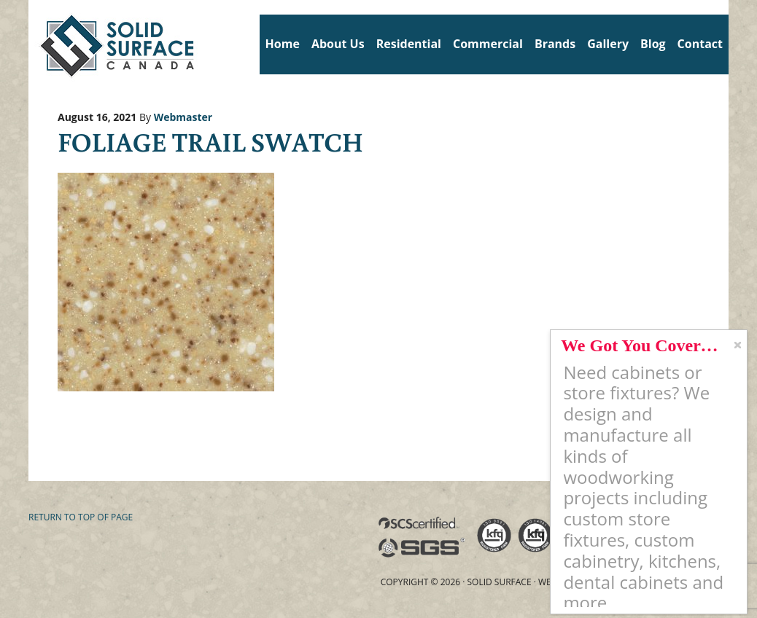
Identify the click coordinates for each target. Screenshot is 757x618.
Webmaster (183, 117)
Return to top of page (80, 517)
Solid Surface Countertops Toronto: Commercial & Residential (33, 43)
